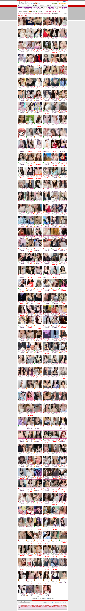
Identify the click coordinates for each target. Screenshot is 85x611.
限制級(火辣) (26, 11)
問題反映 (64, 5)
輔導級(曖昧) (33, 11)
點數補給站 (27, 5)
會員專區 (35, 5)
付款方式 (56, 5)
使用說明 (49, 5)
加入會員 (42, 5)
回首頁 (19, 5)
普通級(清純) (40, 11)
